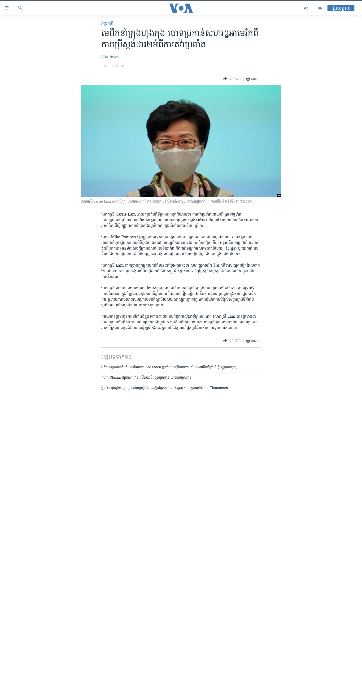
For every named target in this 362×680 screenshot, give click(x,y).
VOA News (109, 57)
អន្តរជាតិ (107, 23)
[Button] (232, 78)
